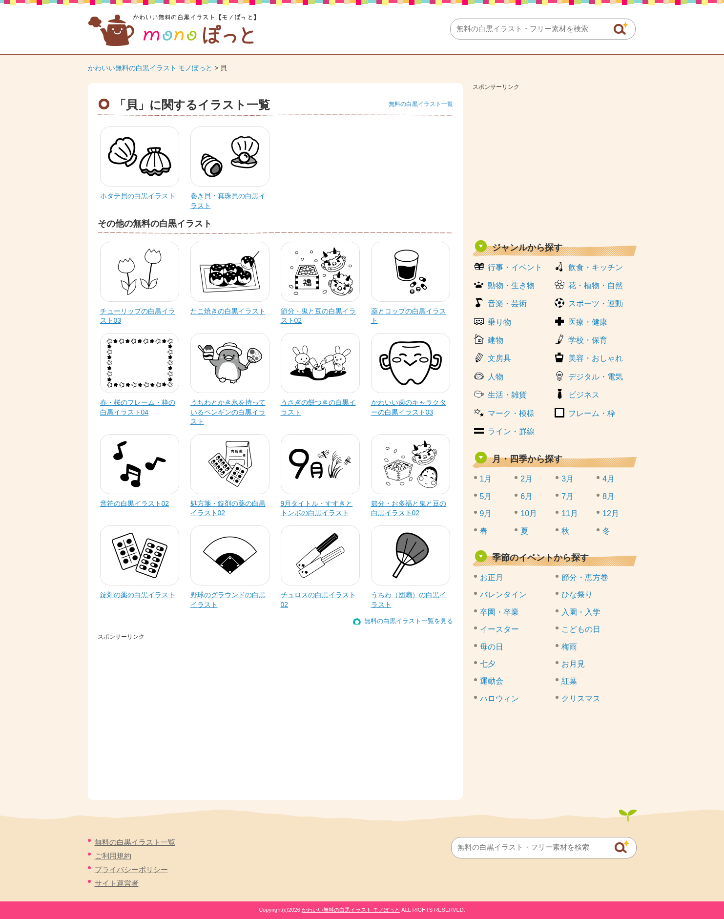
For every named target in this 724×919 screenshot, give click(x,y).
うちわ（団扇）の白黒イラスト (408, 599)
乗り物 (499, 322)
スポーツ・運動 (595, 303)
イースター (499, 629)
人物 (495, 377)
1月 (486, 479)
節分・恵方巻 (584, 577)
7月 (567, 496)
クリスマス (580, 698)
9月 (486, 513)
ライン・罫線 (511, 431)
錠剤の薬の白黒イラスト (137, 595)
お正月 (491, 577)
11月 (569, 513)
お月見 (573, 664)
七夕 (488, 664)
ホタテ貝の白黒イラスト (137, 196)
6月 (526, 496)
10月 (528, 513)
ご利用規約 (113, 856)
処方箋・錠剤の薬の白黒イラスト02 (228, 508)
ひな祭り (577, 594)
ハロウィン (499, 698)
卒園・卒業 (499, 612)
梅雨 (569, 647)
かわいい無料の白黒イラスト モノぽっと (150, 68)
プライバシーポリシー (131, 869)
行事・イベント (515, 267)
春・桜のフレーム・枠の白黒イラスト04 (137, 407)
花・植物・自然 (595, 285)
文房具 (499, 358)
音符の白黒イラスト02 (134, 503)
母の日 (491, 647)
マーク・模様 (511, 413)
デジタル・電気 (595, 377)
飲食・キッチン (595, 267)
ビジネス (584, 395)
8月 (608, 496)
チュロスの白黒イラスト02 (318, 599)
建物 (495, 340)
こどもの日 (580, 629)
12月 (610, 513)
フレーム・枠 (591, 413)
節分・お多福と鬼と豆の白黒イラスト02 (408, 508)
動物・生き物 (511, 285)
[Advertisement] (555, 162)
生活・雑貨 (507, 395)
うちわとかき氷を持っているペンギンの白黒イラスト (228, 411)
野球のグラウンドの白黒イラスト (228, 599)
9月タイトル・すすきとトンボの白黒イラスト (317, 508)
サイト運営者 (117, 883)
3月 (567, 479)
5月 (486, 496)
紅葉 (569, 681)
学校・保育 (587, 340)
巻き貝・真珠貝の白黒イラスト (228, 200)
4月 (608, 479)
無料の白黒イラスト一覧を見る (408, 621)
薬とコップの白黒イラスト (408, 316)
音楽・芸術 (507, 303)
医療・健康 (587, 322)
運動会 (491, 681)
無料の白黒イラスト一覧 (421, 104)
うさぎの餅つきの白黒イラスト (318, 407)
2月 (526, 479)
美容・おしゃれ (595, 358)
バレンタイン (503, 594)
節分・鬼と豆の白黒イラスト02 (318, 316)
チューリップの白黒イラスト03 (137, 316)
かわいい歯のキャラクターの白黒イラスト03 (408, 407)
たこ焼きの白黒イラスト (228, 311)
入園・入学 (580, 612)
